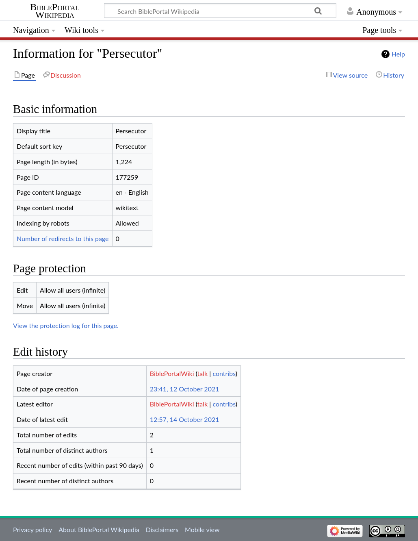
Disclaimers (162, 529)
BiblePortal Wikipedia (54, 11)
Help (398, 54)
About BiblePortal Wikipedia (98, 529)
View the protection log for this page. (66, 325)
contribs (223, 373)
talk (202, 373)
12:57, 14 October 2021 (184, 419)
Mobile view (202, 529)
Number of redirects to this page (63, 238)
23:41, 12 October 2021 (184, 389)
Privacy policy (32, 529)
